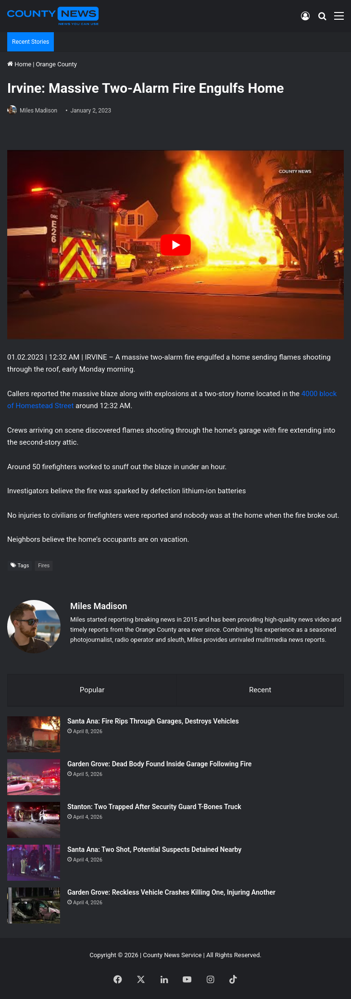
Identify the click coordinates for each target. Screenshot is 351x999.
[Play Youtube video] (175, 244)
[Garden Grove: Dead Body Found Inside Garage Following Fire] (33, 776)
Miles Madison (38, 110)
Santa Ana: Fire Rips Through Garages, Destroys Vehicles (153, 720)
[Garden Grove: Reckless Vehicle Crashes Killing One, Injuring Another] (33, 904)
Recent (260, 688)
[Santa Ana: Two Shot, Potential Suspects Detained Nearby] (33, 861)
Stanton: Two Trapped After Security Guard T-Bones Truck (154, 805)
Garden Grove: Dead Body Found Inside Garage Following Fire (159, 762)
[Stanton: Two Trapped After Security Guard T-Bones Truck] (33, 818)
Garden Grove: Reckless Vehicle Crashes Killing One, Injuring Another (171, 891)
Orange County (56, 64)
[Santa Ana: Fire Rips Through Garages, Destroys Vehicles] (33, 733)
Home (19, 64)
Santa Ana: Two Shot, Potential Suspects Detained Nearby (154, 848)
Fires (44, 565)
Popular (92, 688)
